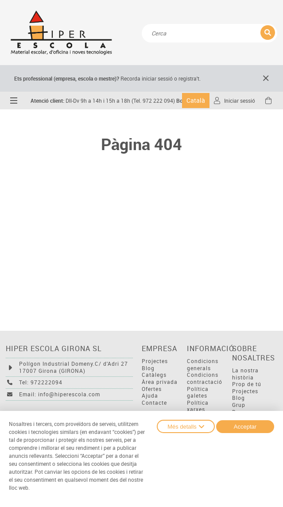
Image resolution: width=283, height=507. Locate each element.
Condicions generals (202, 365)
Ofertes (152, 389)
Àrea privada (160, 382)
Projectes (155, 361)
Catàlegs (154, 375)
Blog (148, 368)
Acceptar (245, 426)
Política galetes (198, 392)
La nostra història (245, 374)
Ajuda (150, 395)
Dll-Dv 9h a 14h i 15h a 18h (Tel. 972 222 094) (103, 100)
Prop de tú (246, 384)
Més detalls (185, 426)
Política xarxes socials (198, 409)
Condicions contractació (204, 378)
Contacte (154, 402)
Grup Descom (243, 408)
